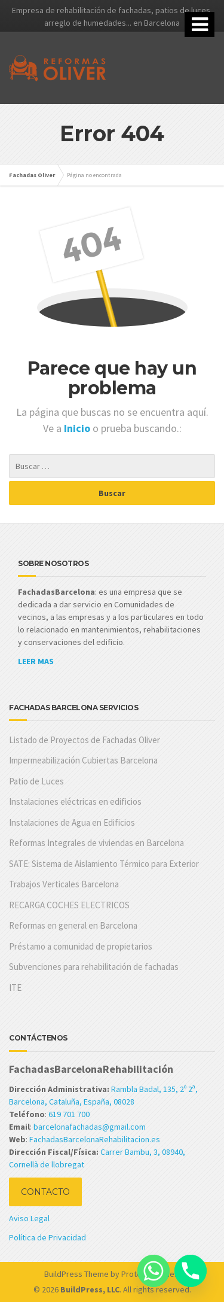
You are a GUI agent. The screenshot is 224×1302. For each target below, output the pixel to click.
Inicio (78, 428)
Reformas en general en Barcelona (73, 925)
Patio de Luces (36, 781)
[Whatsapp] (153, 1271)
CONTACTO (45, 1192)
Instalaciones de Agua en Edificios (72, 822)
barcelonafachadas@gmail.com (89, 1126)
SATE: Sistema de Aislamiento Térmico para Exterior (104, 863)
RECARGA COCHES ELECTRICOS (69, 905)
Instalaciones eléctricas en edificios (75, 801)
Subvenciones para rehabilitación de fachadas (94, 966)
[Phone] (190, 1271)
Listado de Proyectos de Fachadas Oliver (84, 740)
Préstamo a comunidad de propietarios (80, 946)
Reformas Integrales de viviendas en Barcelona (96, 842)
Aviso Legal (29, 1218)
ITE (15, 987)
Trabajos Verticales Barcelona (64, 884)
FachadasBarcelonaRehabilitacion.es (94, 1139)
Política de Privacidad (47, 1237)
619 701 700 (69, 1114)
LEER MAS (36, 661)
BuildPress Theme (76, 1273)
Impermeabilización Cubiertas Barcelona (83, 760)
